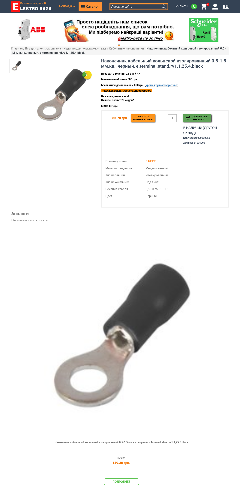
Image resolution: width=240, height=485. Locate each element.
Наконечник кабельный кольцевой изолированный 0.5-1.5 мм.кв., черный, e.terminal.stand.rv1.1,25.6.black (121, 442)
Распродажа (67, 6)
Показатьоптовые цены (143, 118)
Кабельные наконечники (126, 48)
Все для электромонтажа (43, 48)
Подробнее (121, 482)
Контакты (182, 6)
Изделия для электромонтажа (84, 48)
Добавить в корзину (200, 118)
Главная (17, 48)
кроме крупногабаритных (162, 85)
